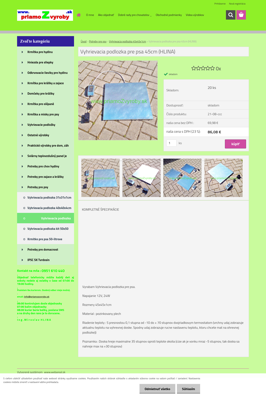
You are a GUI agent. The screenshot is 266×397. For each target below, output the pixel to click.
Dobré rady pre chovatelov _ (135, 15)
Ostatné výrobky (38, 135)
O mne (90, 15)
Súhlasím (188, 388)
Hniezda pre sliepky (40, 62)
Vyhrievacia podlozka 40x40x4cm (49, 208)
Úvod (83, 41)
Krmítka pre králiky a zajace (45, 83)
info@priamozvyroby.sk (36, 297)
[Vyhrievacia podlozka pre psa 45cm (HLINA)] (117, 62)
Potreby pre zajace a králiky (45, 176)
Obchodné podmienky (169, 15)
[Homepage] (78, 15)
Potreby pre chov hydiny (43, 166)
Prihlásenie (220, 4)
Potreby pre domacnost (42, 249)
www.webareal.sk (54, 372)
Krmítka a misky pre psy (43, 114)
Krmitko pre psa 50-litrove (44, 239)
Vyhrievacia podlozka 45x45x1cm (56, 219)
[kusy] (171, 143)
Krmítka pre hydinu (40, 52)
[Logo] (45, 15)
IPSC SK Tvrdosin (38, 260)
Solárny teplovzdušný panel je (47, 156)
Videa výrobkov (195, 15)
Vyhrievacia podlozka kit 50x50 (47, 228)
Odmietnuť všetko (157, 388)
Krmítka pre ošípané (40, 104)
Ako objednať (106, 15)
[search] (230, 15)
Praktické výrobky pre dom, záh (48, 145)
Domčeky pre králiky (40, 93)
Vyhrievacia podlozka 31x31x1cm (49, 197)
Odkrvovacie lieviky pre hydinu (47, 72)
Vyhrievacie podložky (41, 124)
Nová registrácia (237, 4)
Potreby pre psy (37, 187)
